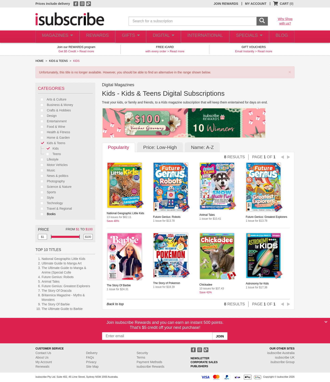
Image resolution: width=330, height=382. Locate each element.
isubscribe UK (285, 357)
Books (47, 214)
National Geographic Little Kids (63, 259)
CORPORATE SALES (204, 362)
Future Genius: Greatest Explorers (66, 286)
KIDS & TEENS (58, 61)
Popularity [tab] (118, 147)
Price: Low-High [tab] (160, 147)
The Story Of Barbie (56, 304)
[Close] (326, 322)
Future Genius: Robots (58, 277)
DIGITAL (164, 37)
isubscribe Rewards (150, 366)
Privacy (91, 362)
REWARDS (96, 37)
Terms (141, 357)
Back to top (115, 304)
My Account (43, 362)
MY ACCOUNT (255, 3)
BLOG (281, 37)
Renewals (42, 366)
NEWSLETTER (200, 358)
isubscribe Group (282, 362)
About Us (42, 357)
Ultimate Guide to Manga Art (62, 263)
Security (142, 353)
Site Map (92, 366)
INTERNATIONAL (204, 37)
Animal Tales (51, 281)
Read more (86, 51)
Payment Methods (149, 362)
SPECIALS (247, 37)
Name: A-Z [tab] (202, 147)
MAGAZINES (57, 37)
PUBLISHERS (199, 366)
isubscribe (281, 353)
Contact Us (43, 353)
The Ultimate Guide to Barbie (62, 309)
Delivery (92, 353)
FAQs (90, 357)
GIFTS (130, 37)
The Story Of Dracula (57, 290)
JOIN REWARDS (226, 3)
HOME (39, 61)
